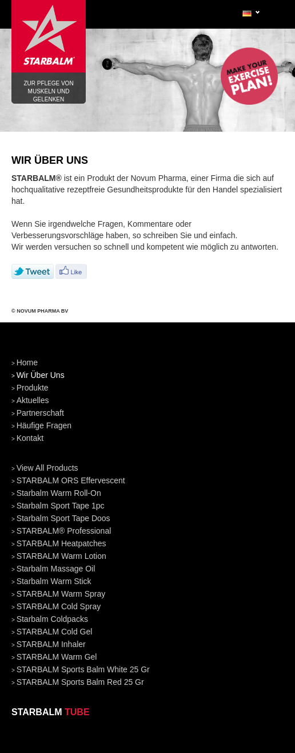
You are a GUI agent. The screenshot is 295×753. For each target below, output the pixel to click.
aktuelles (33, 400)
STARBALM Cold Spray (59, 606)
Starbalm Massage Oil (56, 568)
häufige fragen (44, 425)
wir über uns (41, 375)
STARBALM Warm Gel (57, 656)
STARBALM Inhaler (51, 644)
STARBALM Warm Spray (61, 593)
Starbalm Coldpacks (52, 619)
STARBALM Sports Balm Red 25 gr (80, 682)
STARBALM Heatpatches (61, 543)
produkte (33, 387)
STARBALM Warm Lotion (61, 556)
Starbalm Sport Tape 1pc (61, 505)
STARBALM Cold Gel (55, 631)
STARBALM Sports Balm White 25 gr (83, 669)
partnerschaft (40, 412)
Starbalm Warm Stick (54, 581)
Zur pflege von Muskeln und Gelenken (48, 40)
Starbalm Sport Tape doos (63, 518)
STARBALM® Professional (64, 530)
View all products (47, 467)
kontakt (30, 438)
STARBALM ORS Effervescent (71, 480)
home (27, 362)
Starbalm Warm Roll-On (59, 493)
